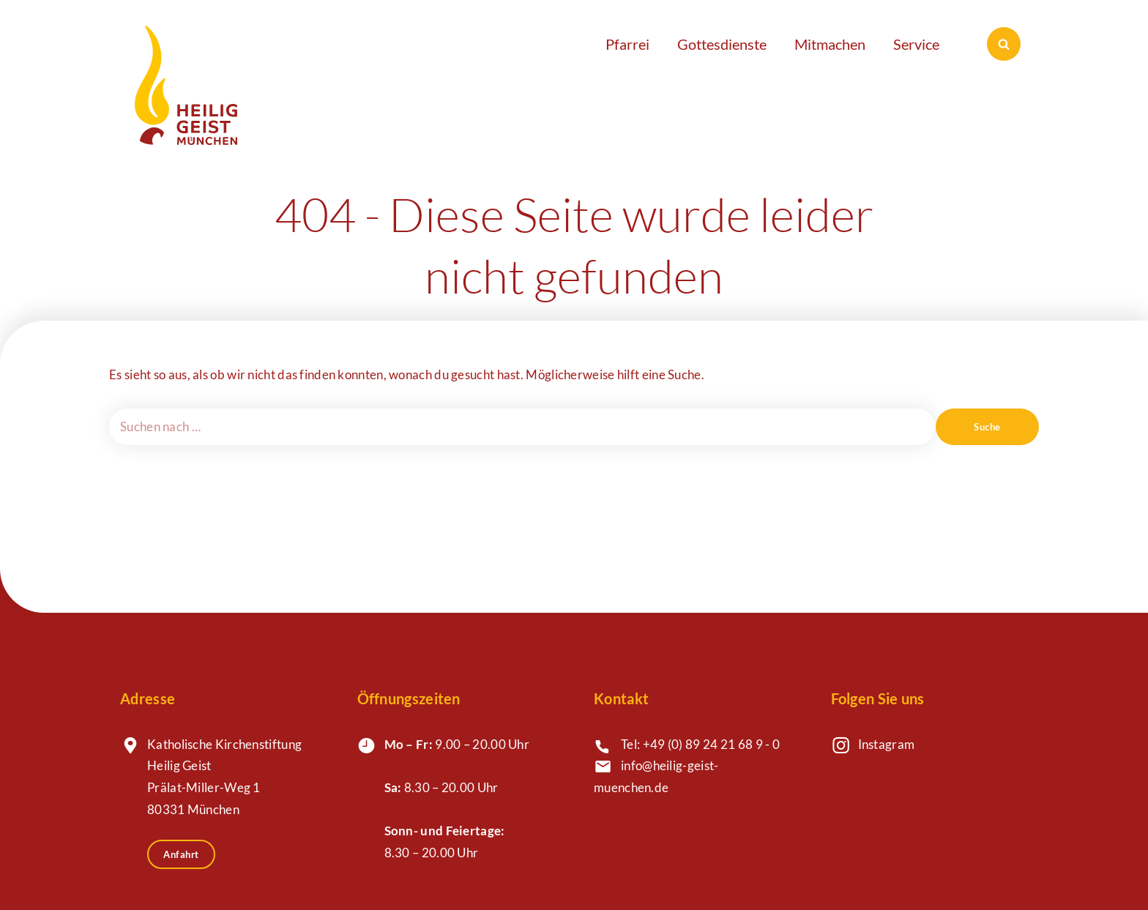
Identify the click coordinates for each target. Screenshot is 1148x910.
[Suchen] (1004, 44)
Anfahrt (181, 854)
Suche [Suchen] (987, 427)
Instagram (886, 744)
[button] (634, 44)
